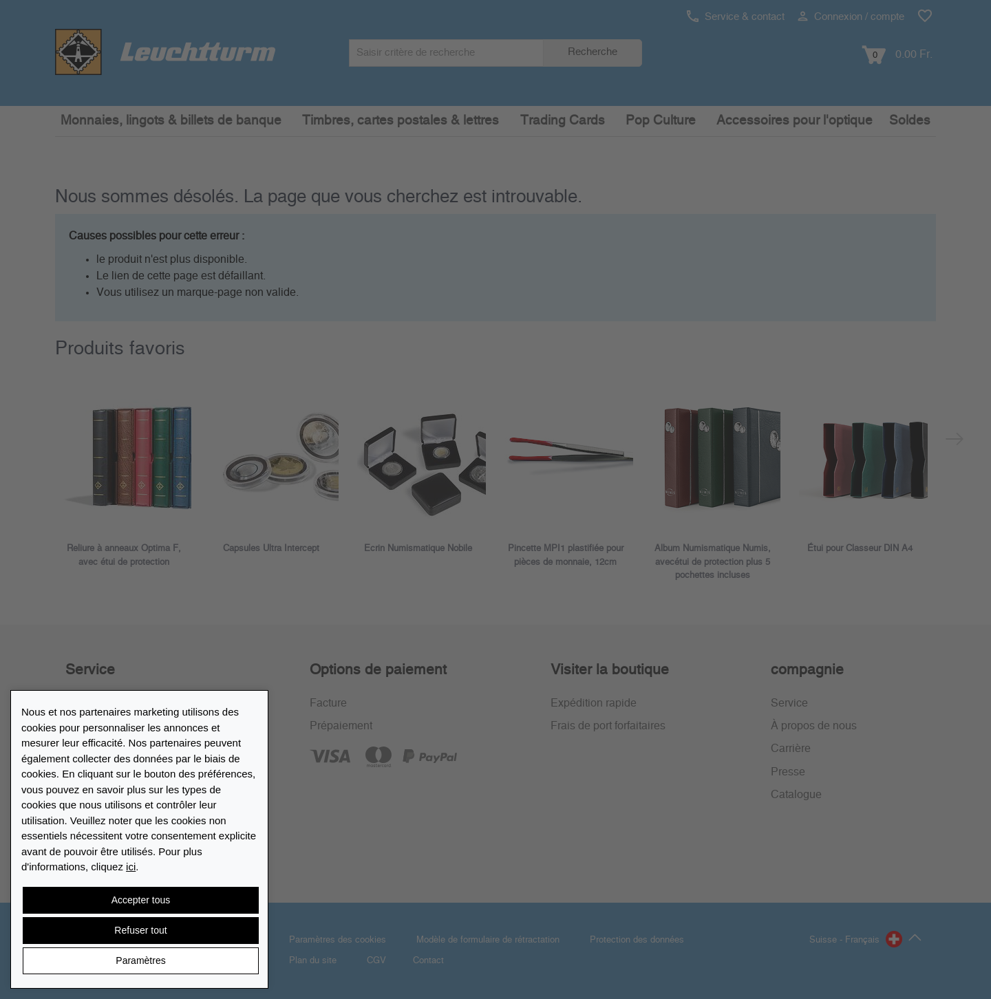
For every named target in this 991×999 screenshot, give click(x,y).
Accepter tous (141, 899)
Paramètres (140, 960)
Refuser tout (140, 930)
